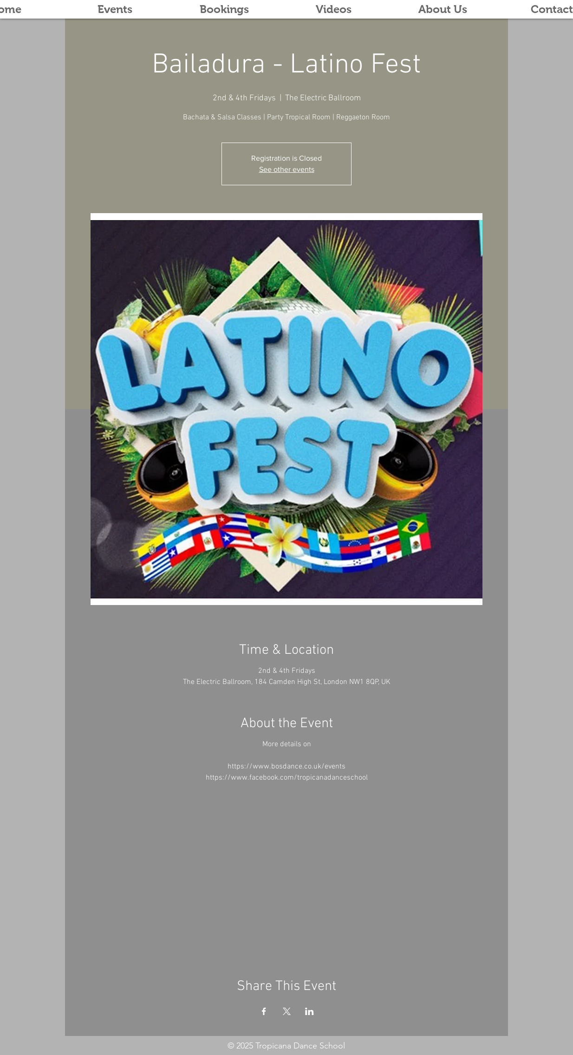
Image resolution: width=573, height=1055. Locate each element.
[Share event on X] (286, 1011)
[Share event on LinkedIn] (309, 1011)
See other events (286, 169)
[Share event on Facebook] (264, 1011)
